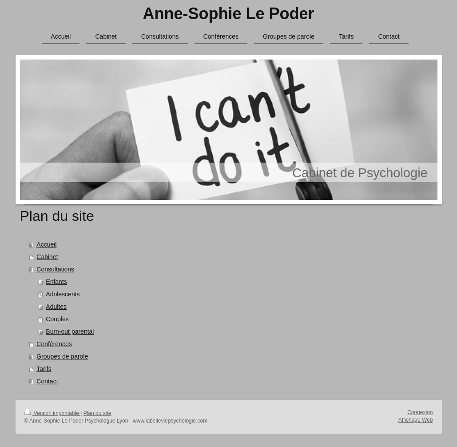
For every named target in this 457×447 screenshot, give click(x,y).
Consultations (55, 269)
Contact (47, 381)
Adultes (56, 306)
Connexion (420, 412)
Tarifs (43, 368)
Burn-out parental (70, 331)
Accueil (46, 244)
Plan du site (97, 413)
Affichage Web (415, 420)
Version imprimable (52, 413)
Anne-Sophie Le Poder (228, 13)
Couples (57, 319)
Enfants (56, 281)
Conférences (54, 343)
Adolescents (62, 294)
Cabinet (47, 256)
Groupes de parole (62, 356)
